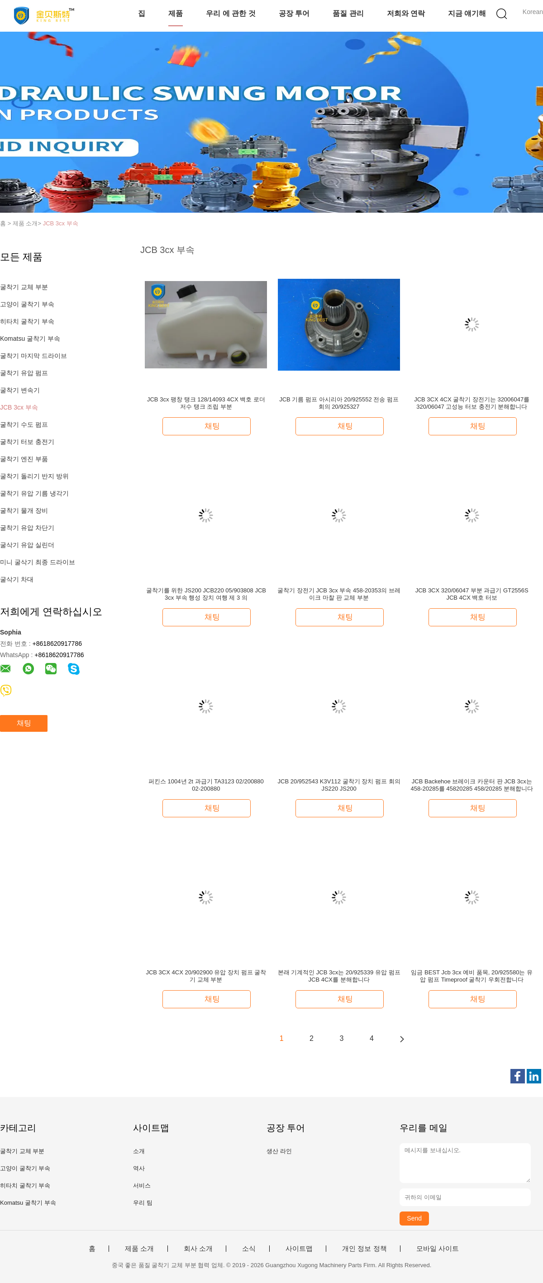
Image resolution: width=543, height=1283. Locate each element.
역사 (139, 1168)
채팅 (24, 723)
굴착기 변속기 (20, 390)
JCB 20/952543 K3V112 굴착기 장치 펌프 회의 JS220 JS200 (339, 785)
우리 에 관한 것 (230, 13)
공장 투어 (294, 13)
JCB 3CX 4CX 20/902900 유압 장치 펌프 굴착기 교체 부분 (206, 976)
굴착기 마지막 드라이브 (33, 355)
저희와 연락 (406, 13)
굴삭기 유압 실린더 (27, 544)
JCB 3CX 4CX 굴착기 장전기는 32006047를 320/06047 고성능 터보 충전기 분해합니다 (471, 403)
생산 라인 (279, 1151)
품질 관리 (348, 13)
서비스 (142, 1185)
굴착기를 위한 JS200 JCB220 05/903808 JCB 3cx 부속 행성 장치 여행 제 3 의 (206, 594)
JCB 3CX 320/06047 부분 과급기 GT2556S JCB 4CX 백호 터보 (472, 594)
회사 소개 (198, 1248)
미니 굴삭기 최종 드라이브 (37, 562)
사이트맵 (299, 1248)
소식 (249, 1248)
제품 (175, 13)
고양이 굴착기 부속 (27, 304)
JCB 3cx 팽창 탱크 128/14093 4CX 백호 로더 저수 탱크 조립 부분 (206, 403)
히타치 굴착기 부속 (27, 321)
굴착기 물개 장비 (24, 510)
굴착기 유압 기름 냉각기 (34, 493)
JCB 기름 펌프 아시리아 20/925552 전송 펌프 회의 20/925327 (339, 403)
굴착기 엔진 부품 (24, 459)
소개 (139, 1151)
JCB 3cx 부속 (60, 223)
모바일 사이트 (437, 1248)
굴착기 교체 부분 (24, 287)
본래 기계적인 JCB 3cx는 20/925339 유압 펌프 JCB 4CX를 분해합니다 (339, 976)
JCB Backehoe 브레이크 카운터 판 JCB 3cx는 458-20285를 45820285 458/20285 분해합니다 (472, 785)
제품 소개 (139, 1248)
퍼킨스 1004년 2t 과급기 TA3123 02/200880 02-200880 (206, 785)
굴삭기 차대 (16, 579)
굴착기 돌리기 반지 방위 (34, 476)
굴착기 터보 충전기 (27, 441)
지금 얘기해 (467, 13)
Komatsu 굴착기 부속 (30, 338)
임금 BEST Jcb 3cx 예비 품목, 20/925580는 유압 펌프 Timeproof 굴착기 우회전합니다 (472, 976)
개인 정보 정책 (364, 1248)
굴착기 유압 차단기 (27, 527)
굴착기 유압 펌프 (24, 373)
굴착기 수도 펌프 (24, 424)
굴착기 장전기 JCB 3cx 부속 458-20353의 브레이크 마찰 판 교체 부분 (338, 594)
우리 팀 (142, 1202)
